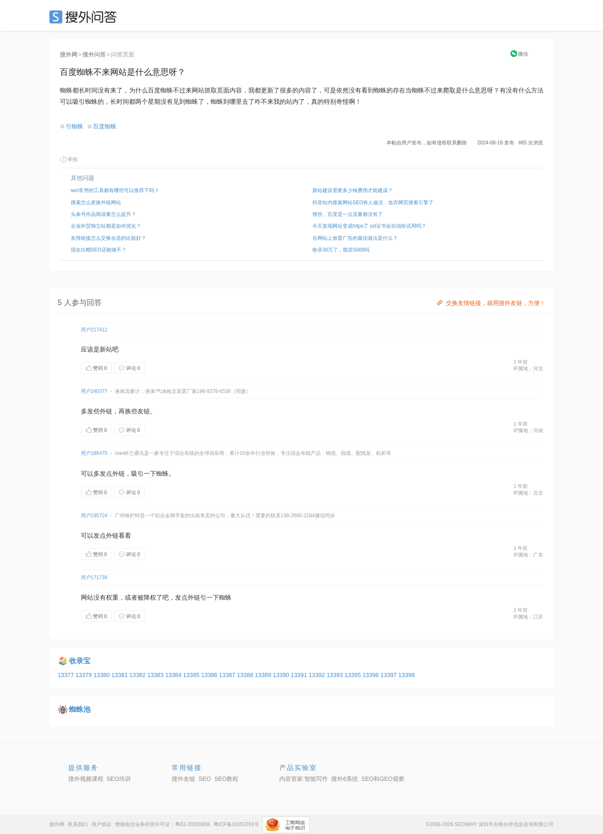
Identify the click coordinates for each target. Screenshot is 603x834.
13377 (67, 675)
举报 (68, 159)
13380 (102, 675)
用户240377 (94, 391)
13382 (138, 675)
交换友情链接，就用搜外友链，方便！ (491, 303)
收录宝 (79, 661)
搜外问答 (94, 54)
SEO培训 (119, 778)
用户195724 (94, 515)
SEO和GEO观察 (383, 778)
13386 (210, 675)
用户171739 (94, 577)
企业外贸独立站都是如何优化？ (106, 226)
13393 (336, 675)
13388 (246, 675)
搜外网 (68, 54)
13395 (354, 675)
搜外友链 (183, 778)
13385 (192, 675)
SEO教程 (226, 778)
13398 (406, 675)
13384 (174, 675)
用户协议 (101, 824)
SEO (85, 16)
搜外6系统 (344, 778)
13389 (264, 675)
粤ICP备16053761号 (236, 824)
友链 (143, 411)
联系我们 (78, 824)
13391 (300, 675)
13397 (389, 675)
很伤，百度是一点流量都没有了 (347, 214)
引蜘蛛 (74, 126)
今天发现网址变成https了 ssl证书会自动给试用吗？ (369, 226)
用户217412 (94, 330)
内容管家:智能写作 (303, 778)
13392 (318, 675)
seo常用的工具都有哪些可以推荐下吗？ (115, 190)
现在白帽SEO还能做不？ (98, 250)
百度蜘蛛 (104, 126)
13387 (228, 675)
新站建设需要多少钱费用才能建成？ (352, 190)
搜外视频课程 (85, 778)
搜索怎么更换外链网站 (96, 202)
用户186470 (94, 453)
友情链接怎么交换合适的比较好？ (108, 238)
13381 (120, 675)
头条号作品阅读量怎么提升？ (103, 214)
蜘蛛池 (79, 709)
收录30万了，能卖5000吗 (340, 250)
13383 (156, 675)
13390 (282, 675)
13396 (372, 675)
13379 (84, 675)
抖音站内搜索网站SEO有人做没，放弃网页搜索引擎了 (372, 202)
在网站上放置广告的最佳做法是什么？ (355, 238)
